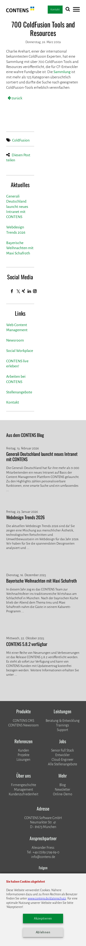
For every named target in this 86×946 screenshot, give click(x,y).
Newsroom (15, 340)
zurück (16, 98)
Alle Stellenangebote (62, 764)
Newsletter (62, 789)
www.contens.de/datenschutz (47, 898)
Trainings (62, 725)
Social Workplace (19, 351)
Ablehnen (43, 932)
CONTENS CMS (23, 720)
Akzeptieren (43, 918)
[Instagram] (35, 291)
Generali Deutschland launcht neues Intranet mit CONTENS (17, 206)
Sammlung (62, 72)
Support (62, 730)
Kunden (23, 750)
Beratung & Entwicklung (63, 720)
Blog (62, 785)
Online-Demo (62, 794)
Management (23, 789)
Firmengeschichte (23, 785)
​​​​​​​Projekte (23, 755)
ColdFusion (21, 140)
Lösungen (23, 759)
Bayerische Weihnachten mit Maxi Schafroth (19, 248)
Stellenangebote (19, 392)
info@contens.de (43, 857)
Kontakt (12, 402)
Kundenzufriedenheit (23, 794)
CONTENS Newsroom (23, 725)
